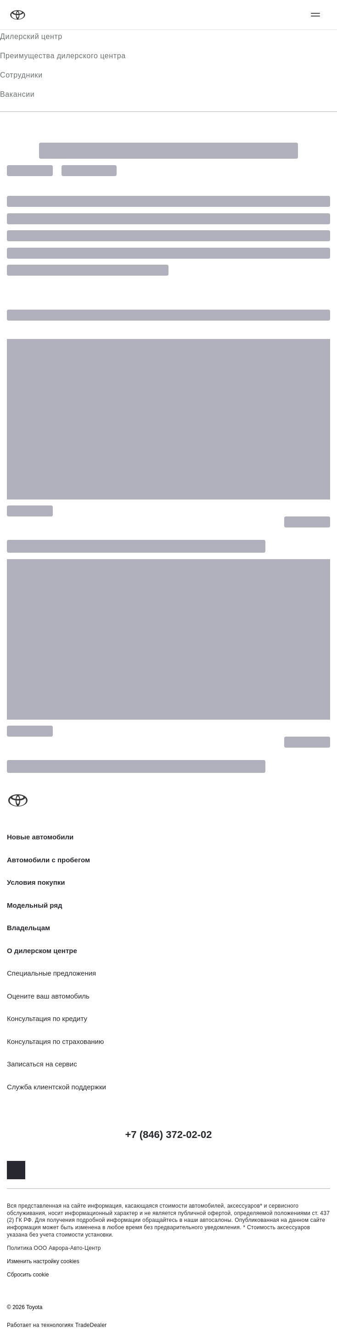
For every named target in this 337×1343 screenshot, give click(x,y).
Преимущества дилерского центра (63, 56)
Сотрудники (21, 75)
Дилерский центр (31, 36)
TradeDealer (91, 1325)
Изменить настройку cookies (43, 1261)
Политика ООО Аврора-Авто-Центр (54, 1248)
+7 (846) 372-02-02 (168, 1134)
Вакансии (17, 94)
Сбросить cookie (28, 1274)
